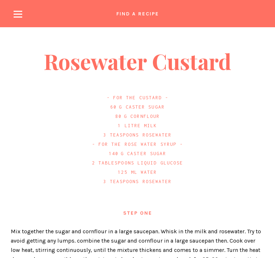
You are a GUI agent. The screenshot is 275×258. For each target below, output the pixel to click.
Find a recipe (137, 14)
